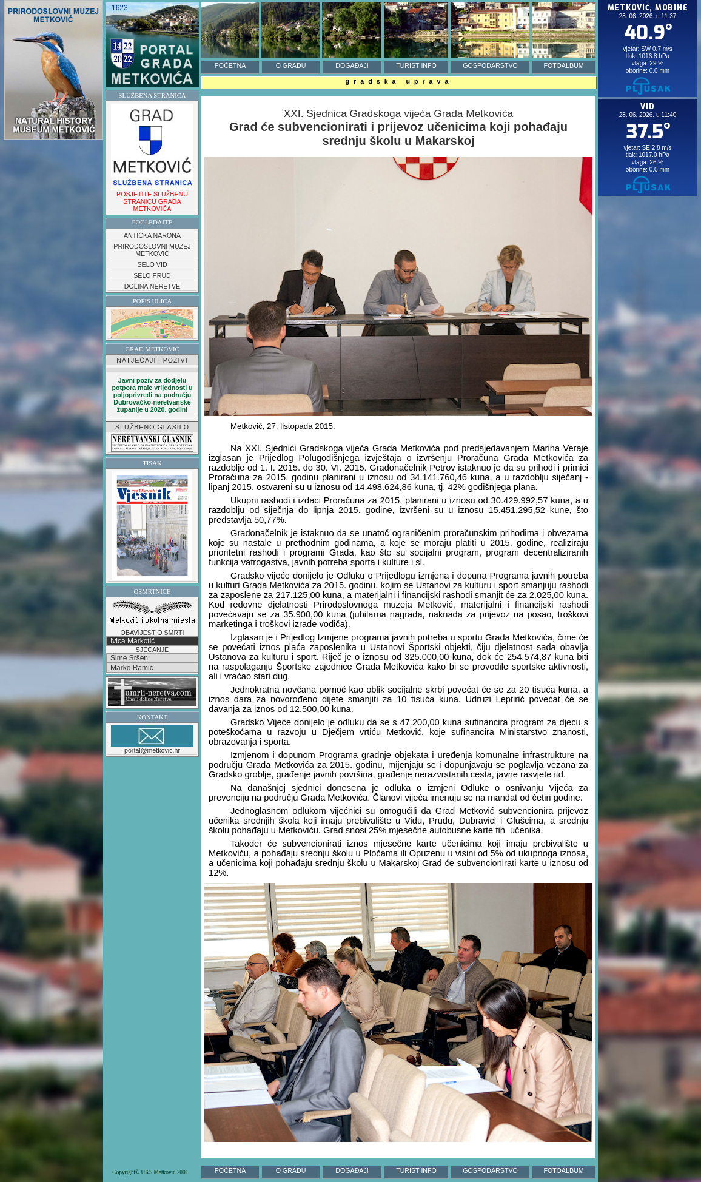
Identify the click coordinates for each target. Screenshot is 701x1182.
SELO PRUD (152, 275)
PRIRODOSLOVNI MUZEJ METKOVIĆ (151, 250)
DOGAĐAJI (351, 65)
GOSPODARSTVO (490, 65)
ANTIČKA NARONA (152, 235)
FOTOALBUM (563, 65)
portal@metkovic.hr (152, 739)
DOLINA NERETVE (152, 286)
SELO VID (152, 264)
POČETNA (230, 65)
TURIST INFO (416, 65)
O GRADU (291, 65)
